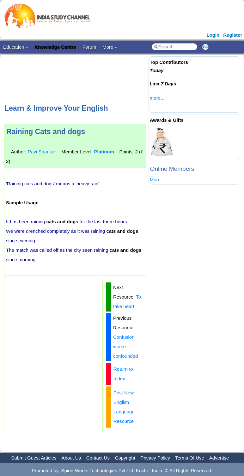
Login (212, 35)
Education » (15, 47)
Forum (89, 47)
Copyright (125, 458)
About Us (71, 458)
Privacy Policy (155, 458)
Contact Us (98, 458)
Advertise (219, 458)
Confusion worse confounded (125, 346)
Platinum (104, 151)
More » (109, 47)
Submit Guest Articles (33, 458)
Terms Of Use (189, 458)
